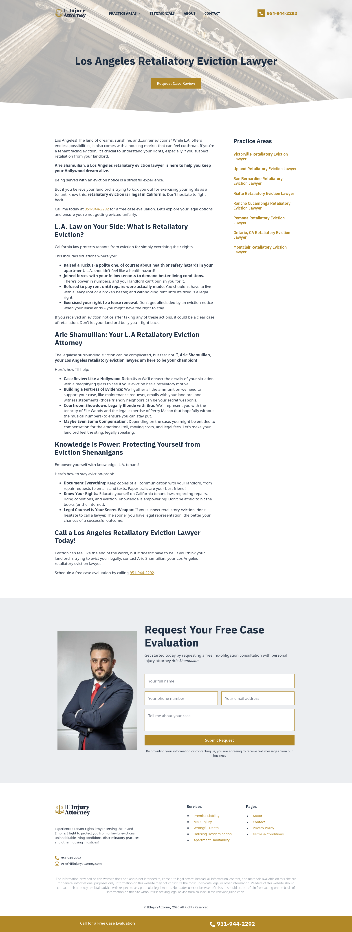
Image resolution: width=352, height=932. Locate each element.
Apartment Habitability (211, 840)
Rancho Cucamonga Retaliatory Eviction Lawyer (261, 205)
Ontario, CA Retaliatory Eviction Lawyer (261, 235)
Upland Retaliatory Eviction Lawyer (265, 168)
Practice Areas (123, 13)
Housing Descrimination (213, 834)
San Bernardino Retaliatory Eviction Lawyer (258, 181)
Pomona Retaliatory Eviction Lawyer (259, 220)
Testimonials (162, 13)
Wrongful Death (206, 827)
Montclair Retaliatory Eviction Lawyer (260, 249)
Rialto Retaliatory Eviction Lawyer (263, 193)
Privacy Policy (263, 828)
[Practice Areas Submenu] (141, 13)
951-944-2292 (97, 209)
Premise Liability (206, 815)
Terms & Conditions (268, 834)
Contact (212, 13)
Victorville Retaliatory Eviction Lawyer (260, 156)
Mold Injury (203, 821)
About (189, 13)
